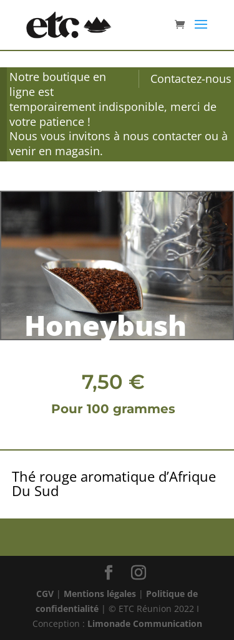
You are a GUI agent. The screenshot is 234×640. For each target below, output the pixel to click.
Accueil (27, 187)
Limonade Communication (144, 623)
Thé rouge (87, 187)
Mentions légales (100, 593)
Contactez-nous (191, 78)
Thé (54, 187)
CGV (45, 593)
